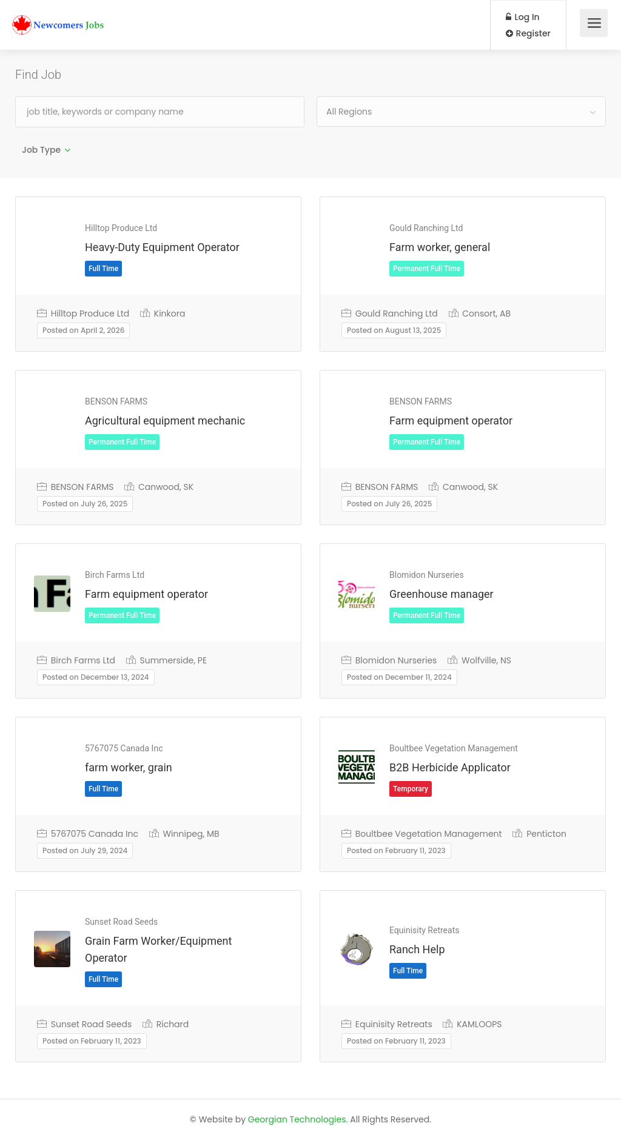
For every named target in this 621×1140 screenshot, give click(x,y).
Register (528, 33)
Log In (523, 17)
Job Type (41, 150)
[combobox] (461, 111)
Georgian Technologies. (298, 1119)
